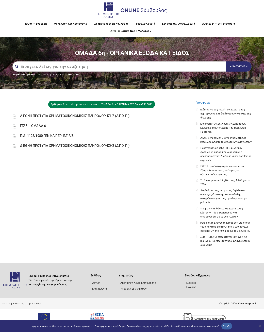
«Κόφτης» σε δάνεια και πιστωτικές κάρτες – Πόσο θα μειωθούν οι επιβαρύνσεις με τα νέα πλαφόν (221, 212)
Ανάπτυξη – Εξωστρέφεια (219, 23)
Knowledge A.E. (247, 303)
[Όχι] (259, 327)
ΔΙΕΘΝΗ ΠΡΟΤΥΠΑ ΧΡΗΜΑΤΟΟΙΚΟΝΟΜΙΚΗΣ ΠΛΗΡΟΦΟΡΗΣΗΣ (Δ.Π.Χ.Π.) (75, 116)
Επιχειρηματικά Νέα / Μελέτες (130, 30)
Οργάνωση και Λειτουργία (71, 23)
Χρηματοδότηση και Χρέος (112, 23)
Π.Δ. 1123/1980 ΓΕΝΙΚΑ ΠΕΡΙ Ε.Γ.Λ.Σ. (47, 136)
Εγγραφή (191, 287)
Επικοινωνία (99, 288)
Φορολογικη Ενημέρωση (50, 74)
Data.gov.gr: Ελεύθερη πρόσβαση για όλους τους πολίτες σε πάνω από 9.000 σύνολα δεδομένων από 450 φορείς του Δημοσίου (225, 226)
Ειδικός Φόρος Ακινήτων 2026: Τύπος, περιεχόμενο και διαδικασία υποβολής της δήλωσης (225, 113)
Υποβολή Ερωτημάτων (133, 288)
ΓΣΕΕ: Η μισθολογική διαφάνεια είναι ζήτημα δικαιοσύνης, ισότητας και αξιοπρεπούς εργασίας (222, 170)
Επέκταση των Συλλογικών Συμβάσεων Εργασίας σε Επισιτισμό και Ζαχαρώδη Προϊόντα (223, 127)
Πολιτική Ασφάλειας (13, 303)
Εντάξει (226, 326)
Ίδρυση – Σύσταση (36, 23)
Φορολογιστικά (146, 23)
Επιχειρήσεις (72, 74)
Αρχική (96, 282)
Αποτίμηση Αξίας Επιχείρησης (138, 282)
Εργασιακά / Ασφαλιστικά (179, 23)
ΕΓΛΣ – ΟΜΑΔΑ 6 (33, 126)
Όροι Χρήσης (34, 303)
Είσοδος (191, 282)
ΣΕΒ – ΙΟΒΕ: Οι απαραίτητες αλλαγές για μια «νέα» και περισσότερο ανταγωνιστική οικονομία (225, 240)
